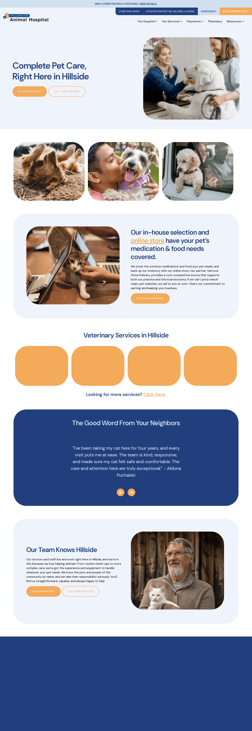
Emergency (208, 11)
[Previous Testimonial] (120, 492)
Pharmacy (215, 21)
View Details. (148, 3)
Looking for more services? (126, 394)
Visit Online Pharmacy (150, 298)
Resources (235, 21)
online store (147, 240)
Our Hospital (147, 21)
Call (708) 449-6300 (67, 91)
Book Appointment (236, 11)
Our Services (172, 21)
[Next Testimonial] (131, 492)
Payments (195, 21)
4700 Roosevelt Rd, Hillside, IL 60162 (170, 11)
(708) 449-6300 (129, 11)
